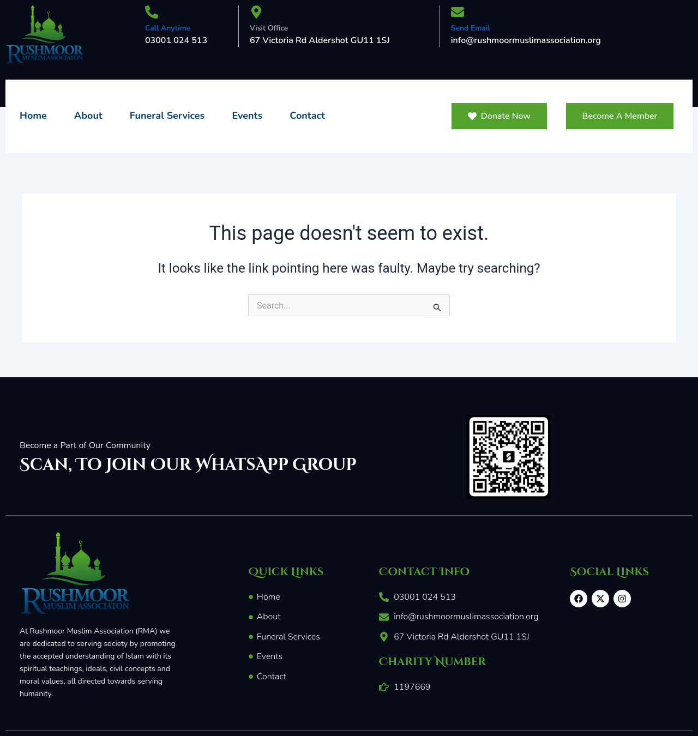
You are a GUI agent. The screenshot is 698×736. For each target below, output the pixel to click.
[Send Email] (457, 13)
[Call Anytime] (151, 13)
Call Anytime (167, 28)
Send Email (470, 28)
